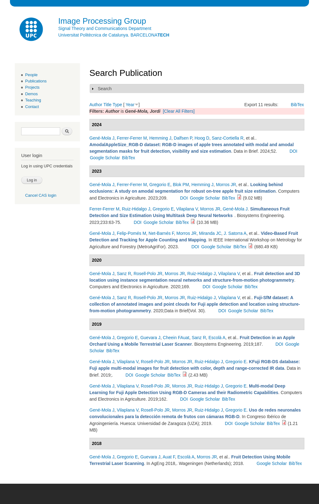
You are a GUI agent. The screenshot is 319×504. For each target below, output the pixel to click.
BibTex (297, 104)
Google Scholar (105, 157)
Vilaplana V (187, 208)
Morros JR (226, 184)
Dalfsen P (183, 138)
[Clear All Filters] (179, 111)
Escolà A (216, 337)
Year (130, 104)
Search (105, 88)
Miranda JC (210, 233)
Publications (36, 81)
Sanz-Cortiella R (228, 138)
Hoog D (201, 138)
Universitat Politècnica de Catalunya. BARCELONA (113, 34)
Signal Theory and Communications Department (104, 28)
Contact (32, 106)
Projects (32, 87)
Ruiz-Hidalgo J (136, 208)
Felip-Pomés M (131, 233)
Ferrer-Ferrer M (132, 138)
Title (107, 104)
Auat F (169, 456)
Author (95, 104)
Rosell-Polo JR (148, 273)
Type (117, 104)
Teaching (33, 100)
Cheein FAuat (176, 337)
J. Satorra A (235, 233)
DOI (293, 151)
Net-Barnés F (161, 233)
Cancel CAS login (40, 195)
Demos (31, 93)
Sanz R (124, 273)
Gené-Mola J (101, 138)
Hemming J (160, 138)
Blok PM (181, 184)
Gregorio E (159, 184)
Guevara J (150, 337)
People (31, 74)
